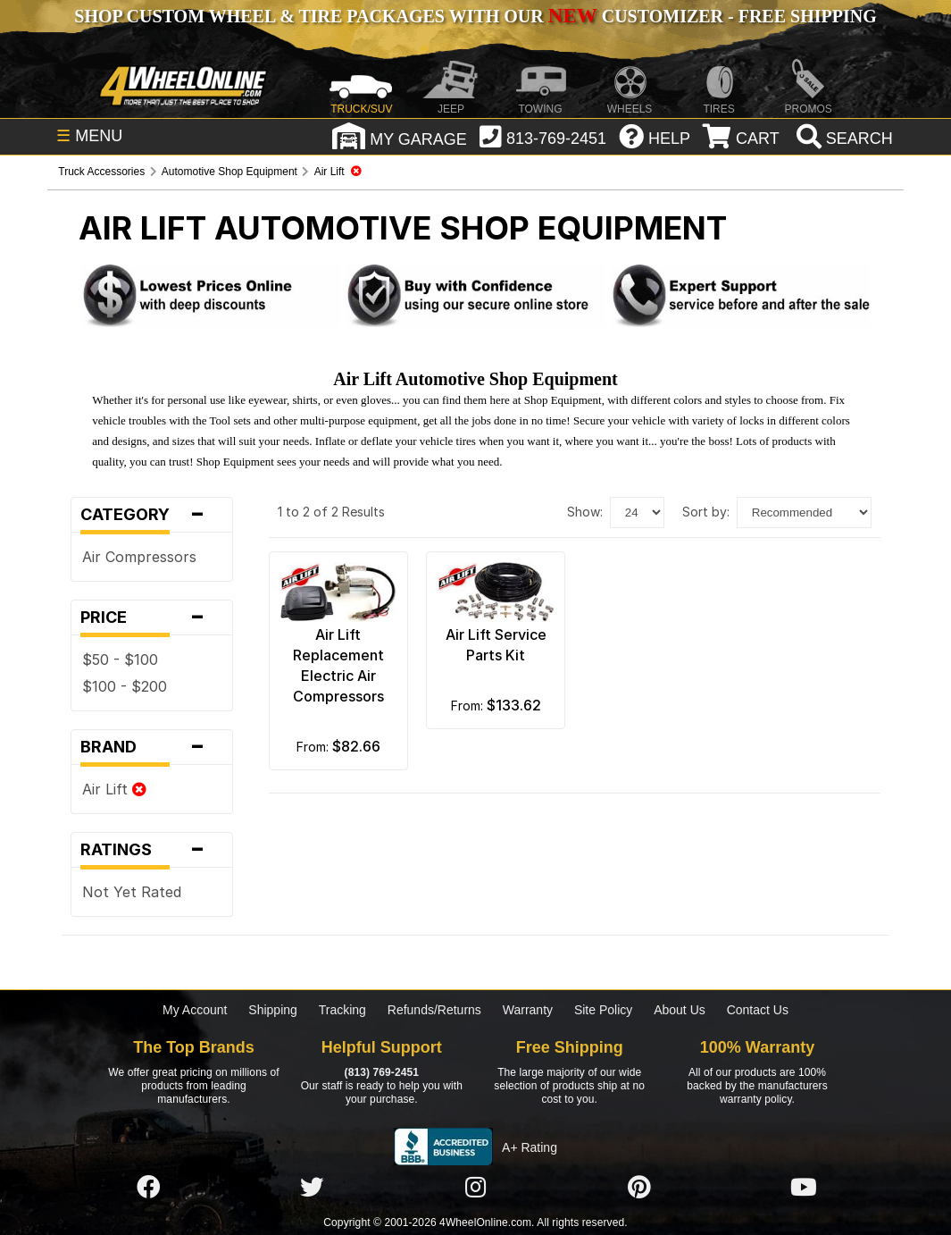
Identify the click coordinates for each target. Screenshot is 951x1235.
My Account (195, 1010)
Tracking (342, 1010)
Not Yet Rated (131, 892)
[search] (842, 138)
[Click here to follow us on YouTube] (804, 1188)
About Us (679, 1010)
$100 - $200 (124, 686)
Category (151, 515)
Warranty (528, 1010)
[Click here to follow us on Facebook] (148, 1188)
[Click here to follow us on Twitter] (312, 1188)
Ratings (151, 850)
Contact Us (757, 1010)
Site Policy (603, 1010)
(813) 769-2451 (382, 1072)
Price (151, 617)
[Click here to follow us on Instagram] (476, 1188)
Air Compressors (139, 557)
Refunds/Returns (434, 1010)
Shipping (272, 1010)
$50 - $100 (120, 659)
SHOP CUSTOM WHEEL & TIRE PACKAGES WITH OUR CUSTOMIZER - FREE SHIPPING (475, 16)
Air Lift (114, 789)
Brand (151, 747)
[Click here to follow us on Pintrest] (639, 1188)
